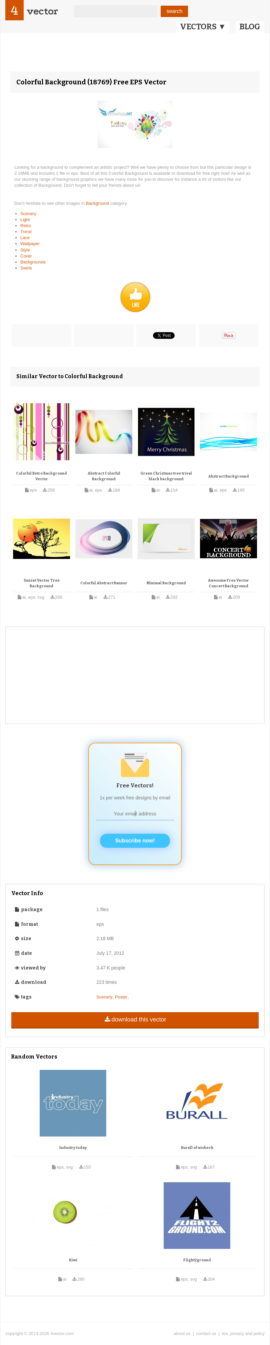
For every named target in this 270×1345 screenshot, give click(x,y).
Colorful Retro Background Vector (41, 476)
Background (98, 203)
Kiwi (73, 1260)
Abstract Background (228, 476)
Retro (25, 225)
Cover (26, 255)
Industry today (73, 1148)
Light (25, 219)
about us (182, 1333)
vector (42, 11)
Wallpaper (30, 243)
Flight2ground (197, 1260)
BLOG (249, 26)
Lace (25, 237)
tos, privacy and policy (243, 1333)
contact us (206, 1333)
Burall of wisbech (197, 1148)
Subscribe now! (135, 840)
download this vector (135, 1019)
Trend (25, 231)
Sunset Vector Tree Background (42, 583)
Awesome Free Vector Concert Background (228, 583)
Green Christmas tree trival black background (166, 476)
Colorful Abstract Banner (103, 583)
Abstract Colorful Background (104, 476)
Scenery (28, 213)
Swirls (26, 267)
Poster (121, 996)
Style (25, 249)
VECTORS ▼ (203, 26)
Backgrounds (33, 261)
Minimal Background (166, 583)
